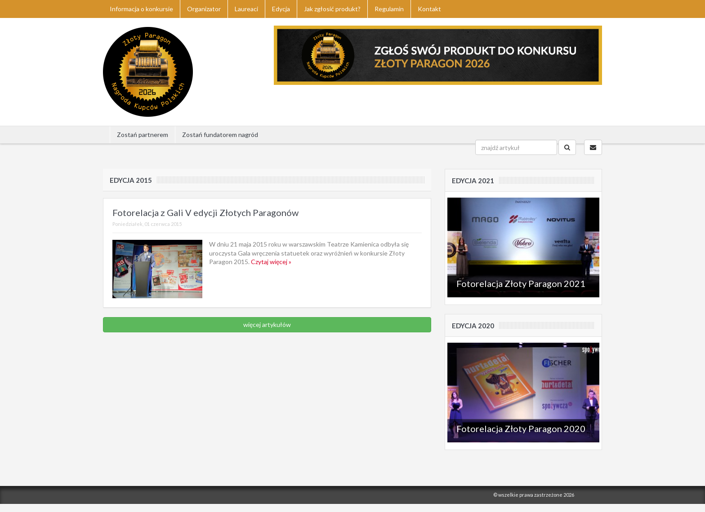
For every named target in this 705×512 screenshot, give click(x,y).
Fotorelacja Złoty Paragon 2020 (520, 428)
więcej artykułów (267, 324)
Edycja (281, 9)
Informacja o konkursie (141, 9)
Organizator (204, 9)
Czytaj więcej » (271, 261)
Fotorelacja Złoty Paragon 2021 (520, 283)
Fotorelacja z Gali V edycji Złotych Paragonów (205, 212)
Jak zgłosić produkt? (332, 9)
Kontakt (429, 9)
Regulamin (389, 9)
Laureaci (246, 9)
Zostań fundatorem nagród (220, 134)
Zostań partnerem (142, 134)
